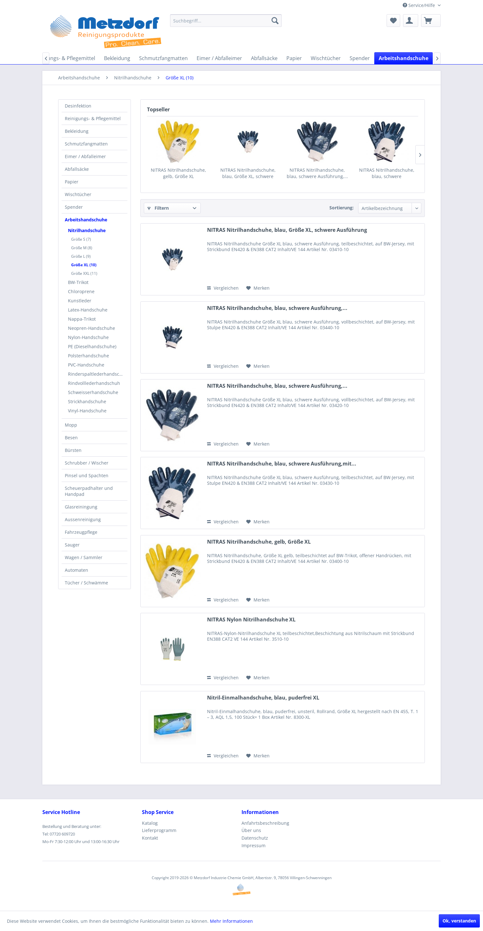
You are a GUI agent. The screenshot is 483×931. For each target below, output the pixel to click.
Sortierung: (341, 208)
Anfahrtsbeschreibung (265, 823)
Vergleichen (223, 288)
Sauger (72, 545)
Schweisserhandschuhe (93, 392)
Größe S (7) (81, 239)
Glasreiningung (81, 507)
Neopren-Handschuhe (91, 328)
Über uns (251, 830)
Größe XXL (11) (84, 273)
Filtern (158, 208)
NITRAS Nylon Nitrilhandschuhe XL (251, 619)
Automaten (76, 570)
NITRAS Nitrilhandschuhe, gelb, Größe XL (178, 173)
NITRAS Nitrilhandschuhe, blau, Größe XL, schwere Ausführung (248, 173)
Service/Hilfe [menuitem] (419, 5)
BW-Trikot (78, 282)
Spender (74, 207)
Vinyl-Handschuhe (87, 411)
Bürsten (73, 450)
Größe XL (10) (83, 265)
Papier (71, 182)
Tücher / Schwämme (86, 583)
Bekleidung (77, 131)
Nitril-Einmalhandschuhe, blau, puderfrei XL (263, 697)
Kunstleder (79, 301)
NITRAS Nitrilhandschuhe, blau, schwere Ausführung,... (317, 173)
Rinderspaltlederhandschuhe (97, 374)
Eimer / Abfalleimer (85, 156)
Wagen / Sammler (83, 557)
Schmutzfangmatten (86, 144)
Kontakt (150, 838)
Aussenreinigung (83, 519)
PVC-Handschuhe (86, 365)
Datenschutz (255, 838)
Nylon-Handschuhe (88, 337)
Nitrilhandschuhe (87, 230)
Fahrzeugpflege (81, 532)
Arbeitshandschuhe (86, 220)
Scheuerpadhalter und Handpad (89, 491)
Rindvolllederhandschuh (94, 383)
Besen (71, 438)
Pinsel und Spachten (86, 475)
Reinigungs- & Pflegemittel (93, 118)
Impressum (254, 845)
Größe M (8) (81, 247)
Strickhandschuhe (87, 401)
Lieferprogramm (159, 830)
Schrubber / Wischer (86, 463)
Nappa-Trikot (82, 319)
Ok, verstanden (459, 921)
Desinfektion (78, 106)
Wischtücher (78, 194)
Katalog (150, 823)
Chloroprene (81, 291)
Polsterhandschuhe (88, 356)
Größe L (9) (81, 256)
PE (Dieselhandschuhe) (92, 346)
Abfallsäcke (77, 169)
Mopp (71, 425)
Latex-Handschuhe (87, 310)
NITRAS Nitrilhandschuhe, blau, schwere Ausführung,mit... (386, 173)
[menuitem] (226, 20)
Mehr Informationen (231, 921)
